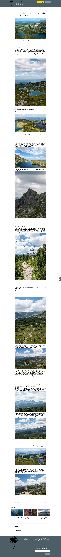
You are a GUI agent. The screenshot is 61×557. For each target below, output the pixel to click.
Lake (29, 497)
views (22, 497)
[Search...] (30, 2)
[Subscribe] (47, 554)
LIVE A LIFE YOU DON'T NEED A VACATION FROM (19, 4)
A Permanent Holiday (20, 2)
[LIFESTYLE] (36, 4)
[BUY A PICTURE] (48, 2)
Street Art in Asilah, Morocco (17, 517)
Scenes (19, 497)
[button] (51, 6)
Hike (32, 497)
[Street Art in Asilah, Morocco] (17, 512)
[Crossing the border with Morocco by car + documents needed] (44, 512)
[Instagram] (59, 277)
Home (25, 538)
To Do (16, 497)
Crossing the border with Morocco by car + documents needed (43, 518)
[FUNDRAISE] (49, 4)
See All (49, 507)
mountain (26, 497)
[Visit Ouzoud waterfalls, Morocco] (30, 512)
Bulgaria (35, 497)
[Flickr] (59, 279)
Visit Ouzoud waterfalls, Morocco (29, 518)
